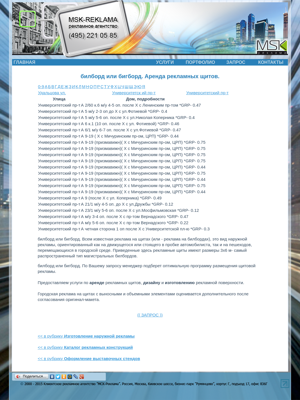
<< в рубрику (86, 336)
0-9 (41, 86)
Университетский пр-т (207, 92)
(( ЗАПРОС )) (150, 315)
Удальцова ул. (52, 92)
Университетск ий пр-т (134, 92)
